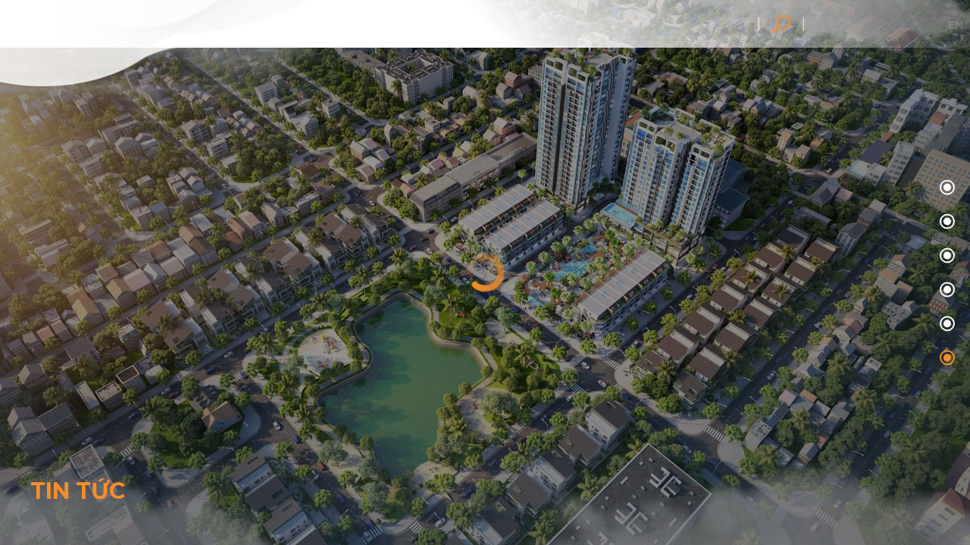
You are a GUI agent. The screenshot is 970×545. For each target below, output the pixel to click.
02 (945, 256)
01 (945, 222)
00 (945, 188)
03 (945, 290)
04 (945, 324)
